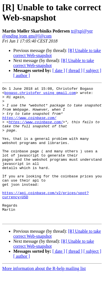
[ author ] (21, 75)
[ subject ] (92, 70)
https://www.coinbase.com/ (29, 124)
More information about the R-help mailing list (44, 295)
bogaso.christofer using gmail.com (40, 94)
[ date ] (58, 70)
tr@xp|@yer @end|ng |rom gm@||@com (47, 33)
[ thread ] (74, 70)
